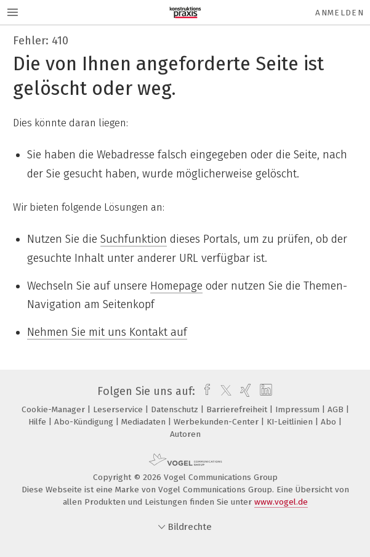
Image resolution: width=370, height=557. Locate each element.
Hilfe (38, 422)
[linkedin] (264, 391)
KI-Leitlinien (291, 422)
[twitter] (223, 391)
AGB (337, 409)
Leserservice (119, 409)
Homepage (176, 286)
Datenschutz (176, 409)
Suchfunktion (133, 239)
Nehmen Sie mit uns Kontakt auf (107, 332)
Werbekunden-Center (217, 422)
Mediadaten (144, 422)
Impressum (298, 409)
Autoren (185, 434)
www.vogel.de (281, 502)
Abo (330, 422)
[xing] (244, 391)
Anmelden (339, 12)
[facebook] (204, 391)
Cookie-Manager (54, 409)
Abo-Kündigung (85, 422)
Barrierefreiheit (238, 409)
